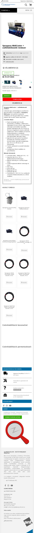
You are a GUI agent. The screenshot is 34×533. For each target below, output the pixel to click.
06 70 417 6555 (8, 77)
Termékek (5, 10)
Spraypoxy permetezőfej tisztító (9, 208)
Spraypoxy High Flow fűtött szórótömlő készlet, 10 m (24, 274)
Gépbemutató (8, 73)
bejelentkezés (15, 53)
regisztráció (25, 53)
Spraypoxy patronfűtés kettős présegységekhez (9, 241)
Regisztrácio (23, 1)
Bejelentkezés (30, 1)
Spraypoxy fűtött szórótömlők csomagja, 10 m (24, 242)
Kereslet (7, 96)
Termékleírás (17, 99)
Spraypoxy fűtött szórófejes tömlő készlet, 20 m (9, 274)
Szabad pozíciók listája (12, 417)
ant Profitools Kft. (11, 480)
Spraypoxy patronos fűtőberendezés (23, 208)
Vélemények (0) (10, 68)
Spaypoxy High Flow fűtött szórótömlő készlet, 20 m (9, 307)
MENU (28, 10)
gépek (24, 457)
